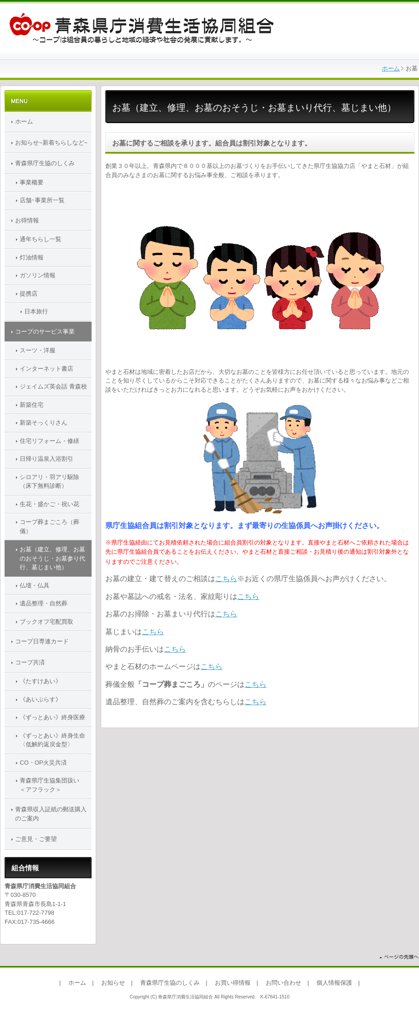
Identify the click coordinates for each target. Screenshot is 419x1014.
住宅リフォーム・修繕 (49, 440)
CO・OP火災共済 (43, 762)
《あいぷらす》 (40, 699)
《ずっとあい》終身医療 (52, 717)
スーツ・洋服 (37, 350)
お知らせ (113, 982)
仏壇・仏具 (34, 585)
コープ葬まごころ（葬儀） (49, 526)
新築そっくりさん (43, 422)
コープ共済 (30, 662)
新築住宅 (32, 404)
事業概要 (32, 182)
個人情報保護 (334, 982)
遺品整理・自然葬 (43, 603)
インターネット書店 (46, 368)
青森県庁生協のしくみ (45, 163)
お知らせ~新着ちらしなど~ (51, 142)
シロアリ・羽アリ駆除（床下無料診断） (49, 482)
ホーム (391, 68)
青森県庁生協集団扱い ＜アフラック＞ (55, 785)
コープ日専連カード (42, 641)
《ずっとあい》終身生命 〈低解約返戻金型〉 (56, 740)
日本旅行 (36, 311)
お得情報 (27, 220)
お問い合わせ (283, 982)
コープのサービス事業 (45, 331)
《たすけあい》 (40, 681)
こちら (226, 579)
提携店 (29, 293)
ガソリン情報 (37, 275)
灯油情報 (32, 257)
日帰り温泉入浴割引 (46, 458)
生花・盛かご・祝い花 (49, 504)
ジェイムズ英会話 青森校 (53, 386)
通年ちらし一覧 (40, 239)
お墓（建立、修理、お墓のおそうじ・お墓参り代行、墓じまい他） (52, 558)
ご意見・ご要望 (36, 839)
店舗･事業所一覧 (42, 200)
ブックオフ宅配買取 (46, 621)
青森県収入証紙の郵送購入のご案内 (51, 814)
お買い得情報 (232, 982)
